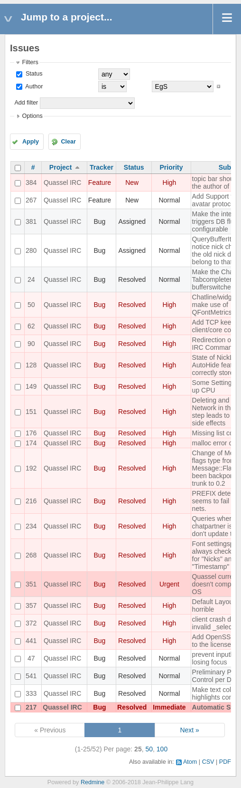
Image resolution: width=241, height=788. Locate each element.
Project (60, 167)
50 (31, 304)
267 (31, 200)
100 (162, 749)
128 (31, 365)
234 (31, 526)
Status (33, 73)
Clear (68, 141)
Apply (30, 141)
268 (31, 555)
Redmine (92, 782)
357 (31, 605)
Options (32, 116)
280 (31, 250)
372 (31, 623)
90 (31, 343)
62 (31, 326)
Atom (190, 762)
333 (31, 693)
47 (31, 658)
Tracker (101, 167)
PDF (225, 762)
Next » (189, 730)
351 (31, 584)
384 (31, 182)
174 (31, 443)
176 (31, 433)
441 (31, 640)
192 (31, 468)
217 (31, 707)
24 (31, 279)
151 (31, 411)
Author (33, 86)
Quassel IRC (62, 182)
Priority (171, 167)
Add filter (26, 102)
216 (31, 501)
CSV (208, 762)
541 (31, 676)
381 (31, 221)
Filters (30, 62)
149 (31, 386)
